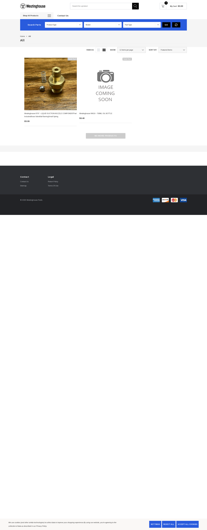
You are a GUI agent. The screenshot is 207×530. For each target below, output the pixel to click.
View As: (90, 50)
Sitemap (23, 186)
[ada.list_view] (98, 50)
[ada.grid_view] (104, 50)
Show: (113, 50)
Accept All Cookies (187, 524)
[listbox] (173, 50)
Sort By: (153, 50)
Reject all (168, 524)
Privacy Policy (41, 526)
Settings (155, 524)
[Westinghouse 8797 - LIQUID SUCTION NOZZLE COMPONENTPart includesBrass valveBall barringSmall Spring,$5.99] (50, 84)
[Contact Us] (63, 15)
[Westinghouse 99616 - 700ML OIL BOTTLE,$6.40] (105, 84)
